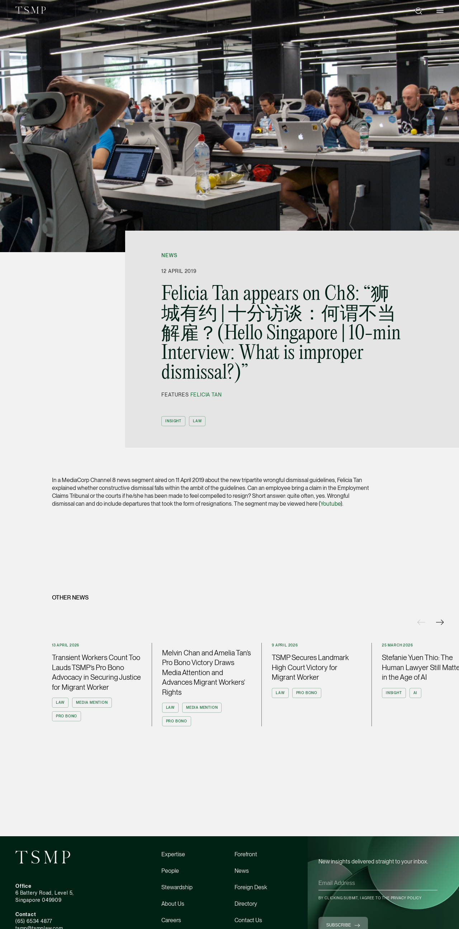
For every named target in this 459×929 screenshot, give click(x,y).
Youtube (330, 503)
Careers (171, 920)
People (170, 870)
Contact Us (248, 920)
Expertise (173, 854)
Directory (246, 903)
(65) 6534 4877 (33, 921)
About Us (172, 903)
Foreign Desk (251, 887)
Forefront (246, 854)
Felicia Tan (206, 395)
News (169, 255)
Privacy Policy (406, 898)
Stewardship (177, 887)
